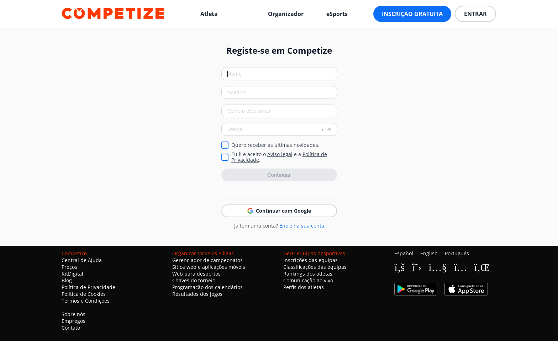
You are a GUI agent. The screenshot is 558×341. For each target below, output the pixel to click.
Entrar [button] (475, 14)
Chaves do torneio (193, 280)
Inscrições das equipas (310, 260)
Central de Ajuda (82, 260)
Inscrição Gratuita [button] (412, 14)
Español (403, 253)
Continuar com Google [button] (279, 210)
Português (457, 253)
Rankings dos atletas (307, 273)
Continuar (279, 175)
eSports (337, 14)
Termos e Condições (86, 300)
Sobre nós (73, 314)
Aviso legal (280, 154)
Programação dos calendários (207, 287)
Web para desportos (196, 273)
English (429, 253)
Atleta (209, 14)
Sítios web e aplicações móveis (208, 266)
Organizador (286, 14)
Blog (67, 280)
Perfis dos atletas (303, 287)
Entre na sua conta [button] (301, 225)
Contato (71, 327)
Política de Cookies (84, 294)
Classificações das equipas (315, 266)
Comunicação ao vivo (308, 280)
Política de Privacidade (88, 287)
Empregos (73, 321)
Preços (69, 266)
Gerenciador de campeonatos (207, 260)
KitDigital (72, 273)
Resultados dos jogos (197, 294)
